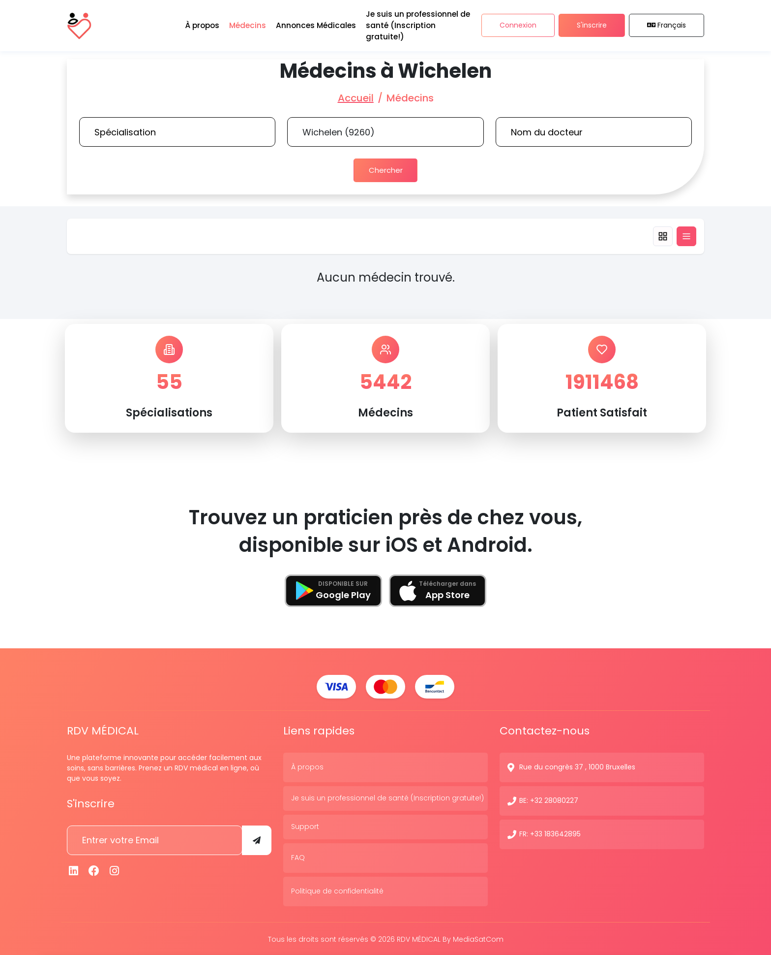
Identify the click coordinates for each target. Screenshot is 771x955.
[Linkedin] (74, 869)
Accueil (356, 98)
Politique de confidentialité (337, 890)
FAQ (298, 856)
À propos (307, 766)
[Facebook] (94, 869)
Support (305, 825)
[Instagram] (114, 869)
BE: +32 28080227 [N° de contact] (548, 799)
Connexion (518, 24)
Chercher (385, 170)
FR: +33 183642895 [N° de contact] (550, 833)
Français (666, 24)
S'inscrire (592, 24)
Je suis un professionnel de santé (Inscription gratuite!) (387, 797)
